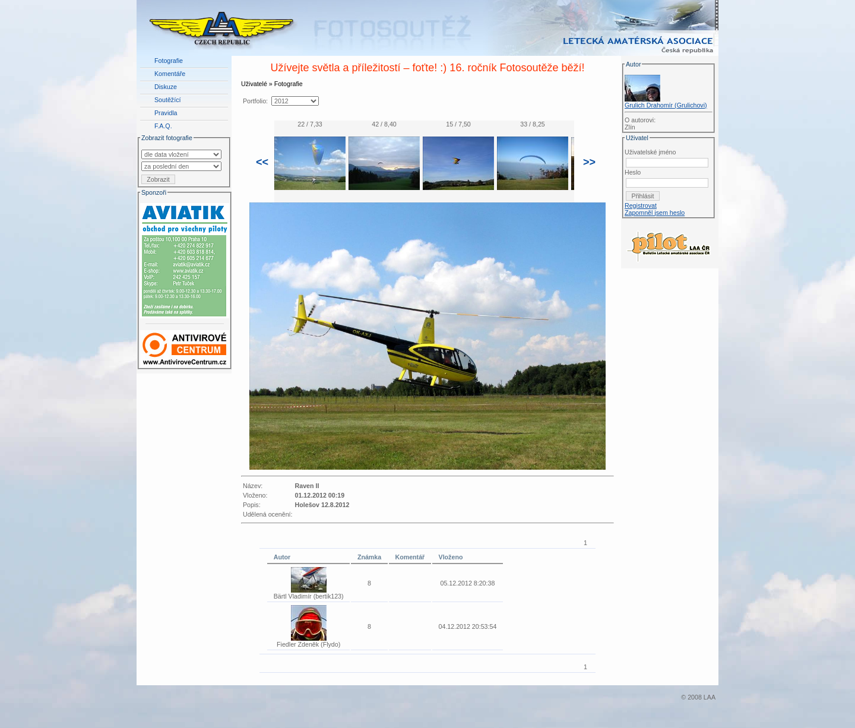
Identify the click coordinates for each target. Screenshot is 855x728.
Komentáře (169, 73)
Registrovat (641, 205)
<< (262, 162)
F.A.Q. (163, 125)
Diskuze (165, 86)
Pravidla (166, 112)
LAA (709, 697)
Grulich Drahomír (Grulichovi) (666, 105)
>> (589, 162)
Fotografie (168, 60)
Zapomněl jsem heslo (655, 212)
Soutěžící (167, 99)
